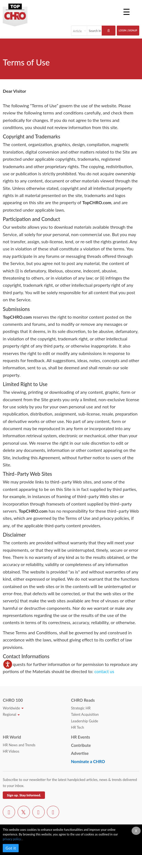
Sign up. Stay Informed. (24, 795)
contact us (104, 671)
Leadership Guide (84, 721)
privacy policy (12, 839)
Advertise (80, 753)
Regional (11, 714)
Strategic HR (80, 708)
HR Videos (11, 751)
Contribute (81, 745)
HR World (12, 736)
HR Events (80, 736)
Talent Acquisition (85, 714)
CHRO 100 (13, 700)
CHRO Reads (83, 700)
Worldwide (13, 708)
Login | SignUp (128, 30)
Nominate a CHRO (88, 761)
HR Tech (77, 727)
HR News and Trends (19, 745)
